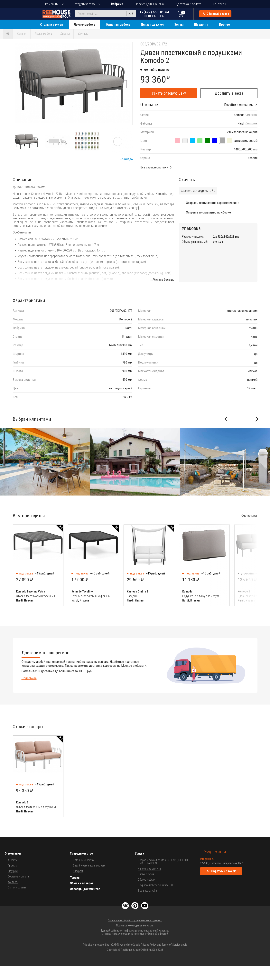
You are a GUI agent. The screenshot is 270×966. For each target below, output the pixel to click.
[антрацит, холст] (230, 140)
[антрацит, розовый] (177, 140)
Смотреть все (249, 515)
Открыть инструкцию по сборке (208, 212)
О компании (50, 4)
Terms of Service (171, 944)
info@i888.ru (207, 858)
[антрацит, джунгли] (207, 140)
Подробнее (29, 678)
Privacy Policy (148, 944)
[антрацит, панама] (185, 140)
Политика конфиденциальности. (135, 925)
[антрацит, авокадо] (200, 140)
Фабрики (116, 4)
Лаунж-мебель (84, 24)
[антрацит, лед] (192, 140)
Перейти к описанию (239, 105)
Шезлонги (201, 24)
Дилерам (78, 871)
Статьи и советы (17, 887)
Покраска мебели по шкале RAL (155, 885)
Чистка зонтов (146, 874)
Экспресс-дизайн (147, 890)
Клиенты (12, 860)
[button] (123, 84)
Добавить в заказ (229, 93)
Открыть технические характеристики (212, 203)
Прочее (224, 24)
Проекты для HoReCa (149, 4)
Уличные (83, 33)
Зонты (178, 24)
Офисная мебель (118, 24)
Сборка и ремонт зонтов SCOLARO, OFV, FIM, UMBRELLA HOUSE (163, 861)
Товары (75, 877)
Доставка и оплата (188, 4)
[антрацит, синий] (215, 140)
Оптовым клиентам (84, 860)
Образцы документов (85, 889)
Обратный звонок (216, 13)
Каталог (22, 33)
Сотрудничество (83, 4)
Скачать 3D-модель (194, 191)
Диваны (65, 33)
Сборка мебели (146, 879)
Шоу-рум (13, 871)
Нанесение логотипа (149, 868)
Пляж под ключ (152, 24)
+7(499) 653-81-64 (154, 13)
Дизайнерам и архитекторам (89, 865)
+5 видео (126, 159)
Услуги (139, 853)
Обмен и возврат (81, 883)
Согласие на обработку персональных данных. (135, 920)
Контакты (219, 4)
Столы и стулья (51, 24)
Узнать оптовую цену (169, 93)
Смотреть (251, 115)
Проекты (12, 865)
